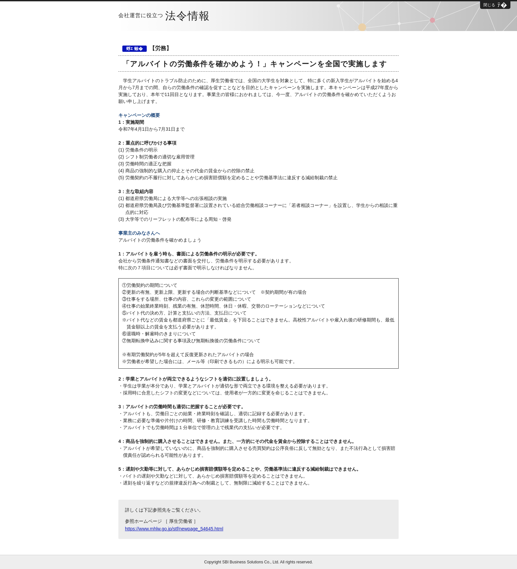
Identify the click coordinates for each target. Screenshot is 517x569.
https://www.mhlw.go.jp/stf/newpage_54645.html (174, 528)
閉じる (489, 5)
